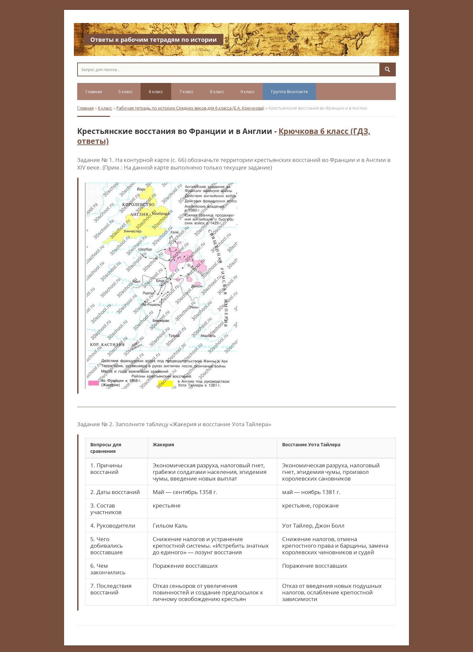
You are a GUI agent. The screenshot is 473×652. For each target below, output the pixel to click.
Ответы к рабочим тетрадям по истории (153, 39)
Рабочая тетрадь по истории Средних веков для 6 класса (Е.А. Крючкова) (190, 108)
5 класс (125, 91)
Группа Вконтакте (289, 91)
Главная (93, 91)
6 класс (156, 91)
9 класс (247, 91)
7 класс (186, 91)
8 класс (217, 91)
